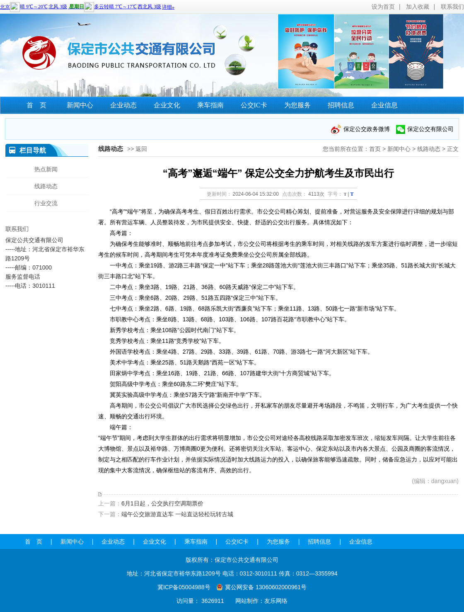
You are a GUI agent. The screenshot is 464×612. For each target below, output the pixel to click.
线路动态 (428, 149)
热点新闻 (46, 169)
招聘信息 (341, 105)
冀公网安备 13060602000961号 (266, 587)
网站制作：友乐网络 (261, 600)
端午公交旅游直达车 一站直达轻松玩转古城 (177, 514)
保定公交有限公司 (430, 129)
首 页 (36, 105)
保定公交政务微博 (366, 129)
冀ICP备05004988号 (183, 587)
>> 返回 (137, 149)
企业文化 (167, 105)
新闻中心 (80, 105)
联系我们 (452, 6)
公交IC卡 (254, 105)
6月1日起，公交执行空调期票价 (162, 503)
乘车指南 (210, 105)
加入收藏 (417, 6)
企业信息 (384, 105)
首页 (375, 149)
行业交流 (46, 203)
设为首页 (383, 6)
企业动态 (123, 105)
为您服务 (297, 105)
